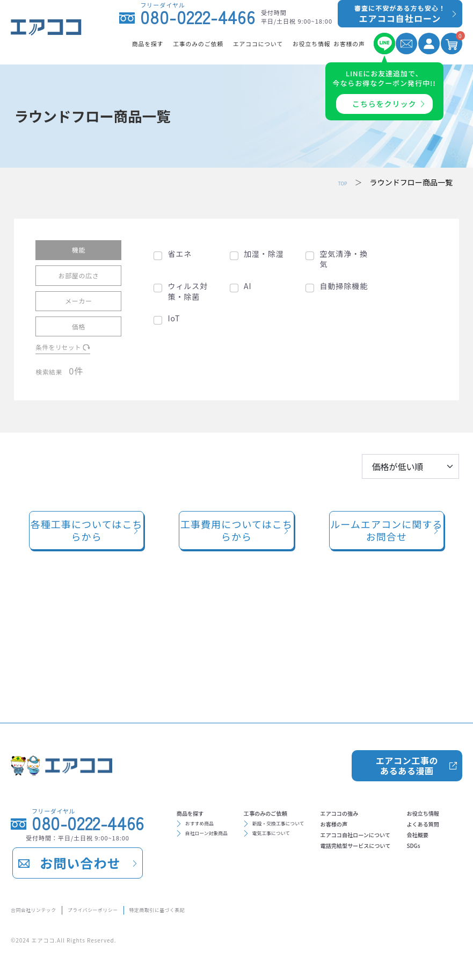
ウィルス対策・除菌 (188, 290)
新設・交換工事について (321, 771)
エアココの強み (209, 813)
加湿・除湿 (264, 253)
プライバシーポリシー (141, 907)
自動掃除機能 (343, 285)
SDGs (318, 864)
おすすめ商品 (209, 771)
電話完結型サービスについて (234, 864)
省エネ (180, 253)
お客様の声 (200, 830)
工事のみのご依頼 (305, 755)
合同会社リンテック (47, 907)
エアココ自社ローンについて (234, 847)
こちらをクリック (384, 103)
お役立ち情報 (333, 813)
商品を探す (200, 755)
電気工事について (310, 786)
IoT (174, 318)
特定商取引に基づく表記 (243, 907)
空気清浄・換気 (343, 258)
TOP (339, 182)
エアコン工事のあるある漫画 (406, 702)
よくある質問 (333, 830)
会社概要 (324, 847)
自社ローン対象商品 (221, 786)
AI (248, 285)
